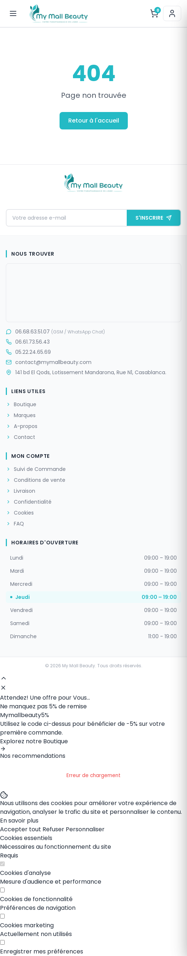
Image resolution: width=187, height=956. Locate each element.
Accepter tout (20, 829)
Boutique (21, 404)
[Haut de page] (3, 678)
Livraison (20, 491)
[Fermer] (3, 687)
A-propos (21, 426)
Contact (20, 437)
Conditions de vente (35, 480)
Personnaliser (85, 829)
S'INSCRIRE (153, 217)
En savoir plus (19, 820)
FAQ (15, 523)
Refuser (53, 829)
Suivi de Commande (36, 469)
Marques (21, 415)
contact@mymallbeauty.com (49, 362)
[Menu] (13, 13)
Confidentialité (29, 501)
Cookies (20, 512)
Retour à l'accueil (93, 120)
